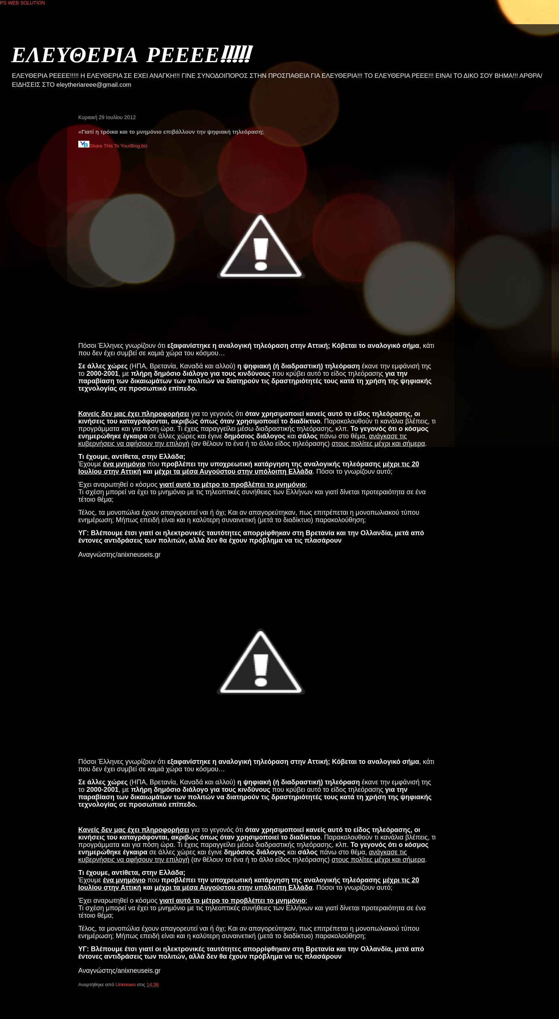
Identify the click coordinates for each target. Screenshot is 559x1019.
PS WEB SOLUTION (22, 3)
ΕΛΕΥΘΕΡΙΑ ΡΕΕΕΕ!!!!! (130, 53)
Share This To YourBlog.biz (113, 146)
